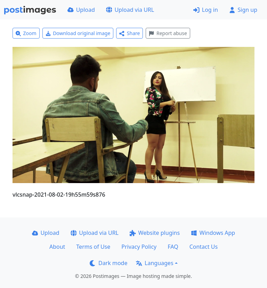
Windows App (213, 233)
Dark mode (108, 263)
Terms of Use (93, 246)
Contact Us (203, 246)
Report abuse (168, 33)
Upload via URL (130, 10)
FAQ (173, 246)
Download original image (78, 33)
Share (129, 33)
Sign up (243, 10)
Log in (205, 10)
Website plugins (155, 233)
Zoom (26, 33)
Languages (154, 263)
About (57, 246)
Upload (81, 10)
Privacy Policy (138, 246)
